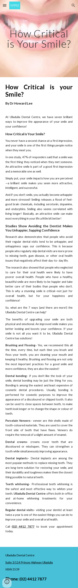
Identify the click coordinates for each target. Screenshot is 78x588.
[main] (39, 39)
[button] (4, 5)
